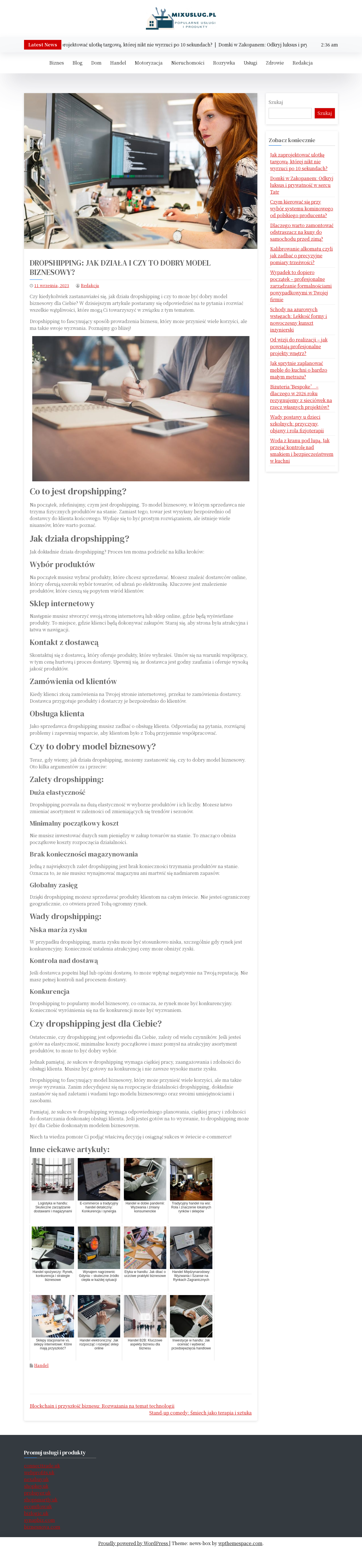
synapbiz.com (39, 1520)
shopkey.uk (36, 1486)
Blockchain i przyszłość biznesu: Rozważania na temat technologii (102, 1406)
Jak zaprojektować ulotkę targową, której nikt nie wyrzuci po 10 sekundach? (298, 161)
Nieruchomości (187, 62)
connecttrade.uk (42, 1465)
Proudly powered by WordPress (133, 1543)
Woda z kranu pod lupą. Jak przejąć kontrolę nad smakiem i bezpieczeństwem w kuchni (301, 450)
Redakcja (302, 62)
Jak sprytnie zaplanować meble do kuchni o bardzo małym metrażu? (298, 370)
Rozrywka (224, 62)
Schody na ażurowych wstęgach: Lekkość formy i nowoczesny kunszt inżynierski (298, 319)
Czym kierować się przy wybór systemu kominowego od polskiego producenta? (301, 208)
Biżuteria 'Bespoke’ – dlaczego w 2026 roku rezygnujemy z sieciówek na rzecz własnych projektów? (301, 396)
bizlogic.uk (36, 1513)
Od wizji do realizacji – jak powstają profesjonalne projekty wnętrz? (298, 346)
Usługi (250, 62)
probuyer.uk (37, 1493)
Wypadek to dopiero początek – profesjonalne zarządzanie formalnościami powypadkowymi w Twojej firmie (301, 286)
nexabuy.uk (36, 1479)
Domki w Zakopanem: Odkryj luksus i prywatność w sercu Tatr (301, 185)
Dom (96, 62)
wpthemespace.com (240, 1543)
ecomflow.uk (38, 1506)
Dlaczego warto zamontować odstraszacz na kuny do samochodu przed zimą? (301, 232)
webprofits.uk (39, 1472)
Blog (77, 62)
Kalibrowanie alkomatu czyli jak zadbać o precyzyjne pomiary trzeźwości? (301, 255)
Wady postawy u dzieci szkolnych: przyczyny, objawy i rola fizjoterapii (297, 424)
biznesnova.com (42, 1527)
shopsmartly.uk (40, 1499)
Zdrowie (275, 62)
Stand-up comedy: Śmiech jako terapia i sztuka (200, 1412)
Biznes (56, 62)
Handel (118, 62)
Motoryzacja (149, 62)
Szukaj (276, 102)
